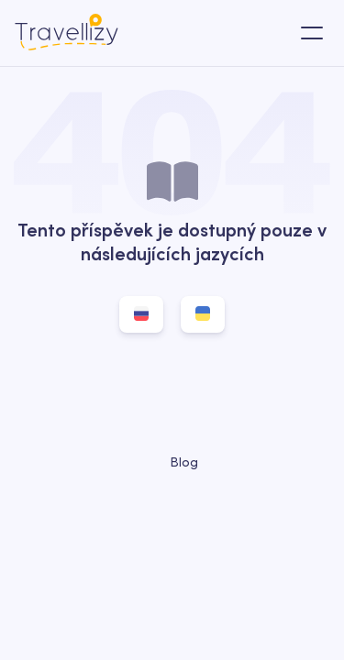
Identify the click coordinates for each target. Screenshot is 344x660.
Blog (172, 462)
